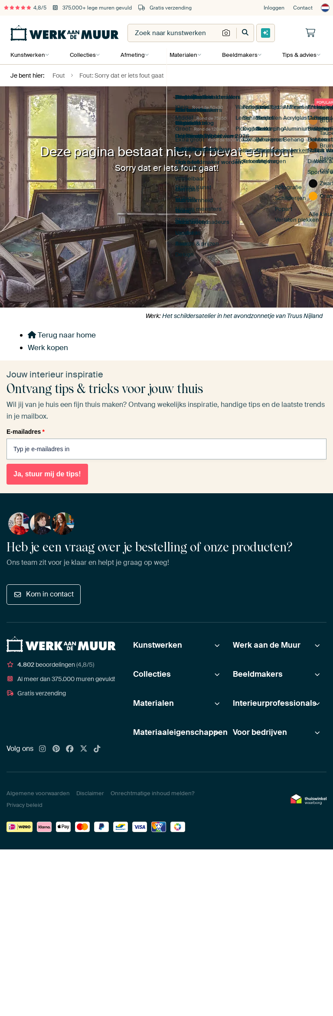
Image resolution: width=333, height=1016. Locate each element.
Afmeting (132, 55)
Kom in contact (43, 594)
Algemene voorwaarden (38, 793)
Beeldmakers (238, 55)
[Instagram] (42, 749)
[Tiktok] (97, 749)
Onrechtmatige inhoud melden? (152, 793)
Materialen (182, 55)
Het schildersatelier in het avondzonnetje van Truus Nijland (242, 316)
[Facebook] (70, 749)
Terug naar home (62, 335)
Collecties (82, 55)
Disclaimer (90, 793)
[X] (83, 749)
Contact (303, 7)
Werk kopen (48, 347)
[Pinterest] (56, 749)
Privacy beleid (24, 805)
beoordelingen (50, 665)
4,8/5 (25, 7)
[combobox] (173, 33)
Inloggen (274, 7)
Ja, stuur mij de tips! (47, 474)
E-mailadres (26, 431)
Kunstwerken (27, 55)
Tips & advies (297, 55)
